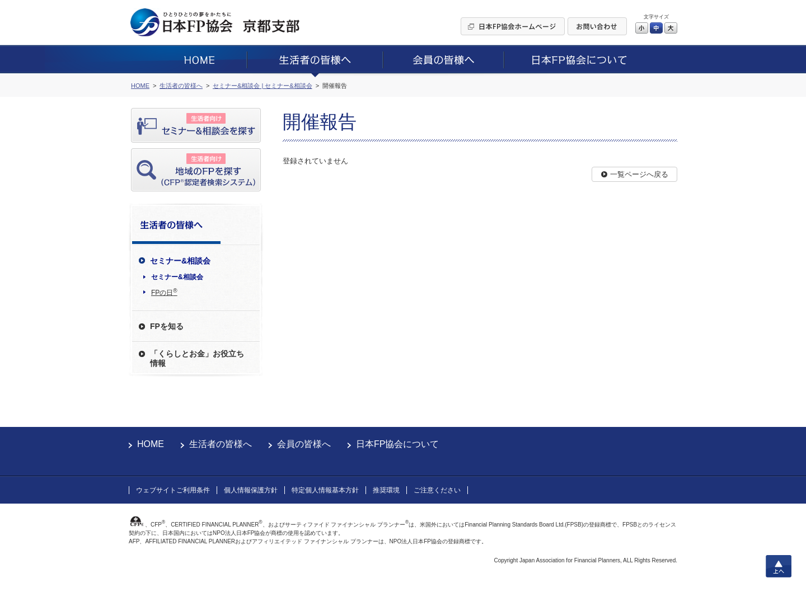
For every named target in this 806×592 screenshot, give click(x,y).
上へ (778, 566)
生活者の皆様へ (220, 444)
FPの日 (164, 292)
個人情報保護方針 (251, 490)
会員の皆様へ (304, 444)
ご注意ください (437, 490)
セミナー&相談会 (177, 277)
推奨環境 (386, 490)
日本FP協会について (397, 444)
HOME (150, 444)
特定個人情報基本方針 (325, 490)
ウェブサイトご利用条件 (173, 490)
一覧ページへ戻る (639, 174)
